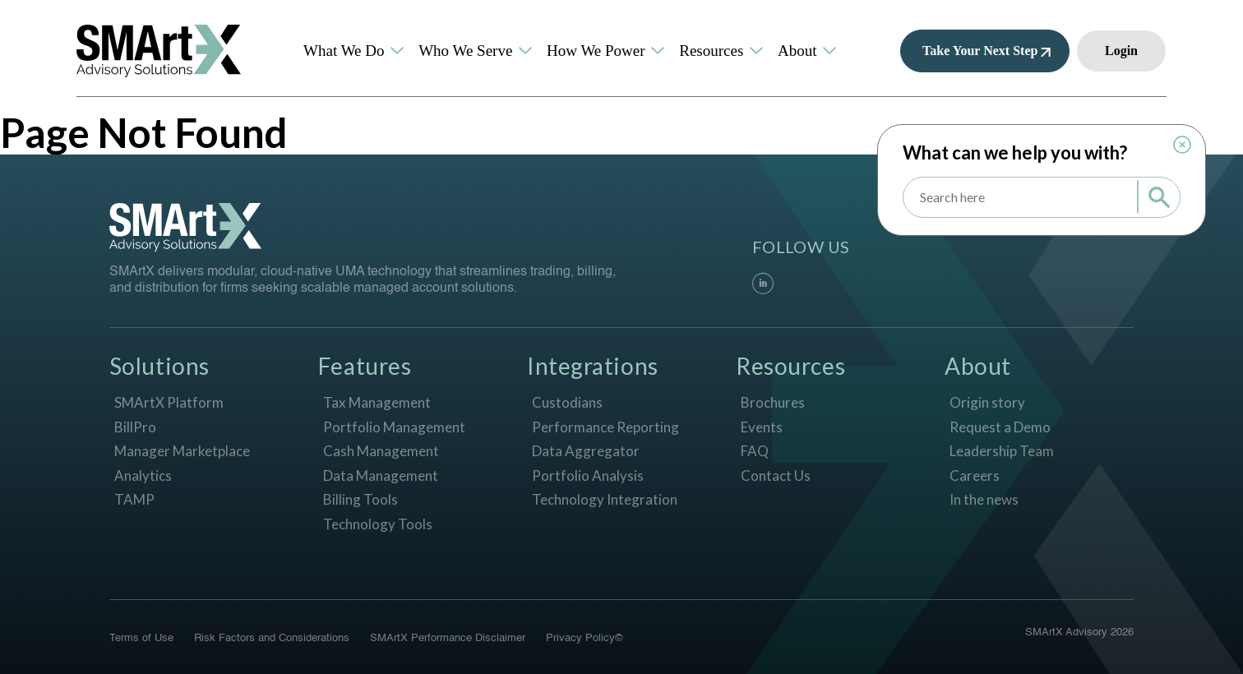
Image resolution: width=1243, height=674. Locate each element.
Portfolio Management (394, 427)
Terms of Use (141, 638)
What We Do (343, 50)
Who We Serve (465, 50)
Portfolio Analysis (588, 475)
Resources (711, 50)
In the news (984, 499)
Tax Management (377, 402)
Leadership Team (1002, 450)
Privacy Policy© (584, 638)
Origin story (987, 402)
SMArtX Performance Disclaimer (447, 638)
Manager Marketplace (182, 450)
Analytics (143, 475)
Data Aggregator (586, 450)
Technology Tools (377, 524)
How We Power (596, 50)
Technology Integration (604, 499)
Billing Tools (360, 499)
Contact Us (776, 475)
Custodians (567, 402)
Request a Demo (1000, 427)
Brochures (773, 402)
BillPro (135, 427)
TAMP (134, 499)
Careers (975, 475)
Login (1121, 51)
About (797, 50)
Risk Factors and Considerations (271, 638)
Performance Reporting (605, 427)
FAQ (755, 450)
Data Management (380, 475)
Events (762, 427)
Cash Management (381, 450)
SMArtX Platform (169, 402)
